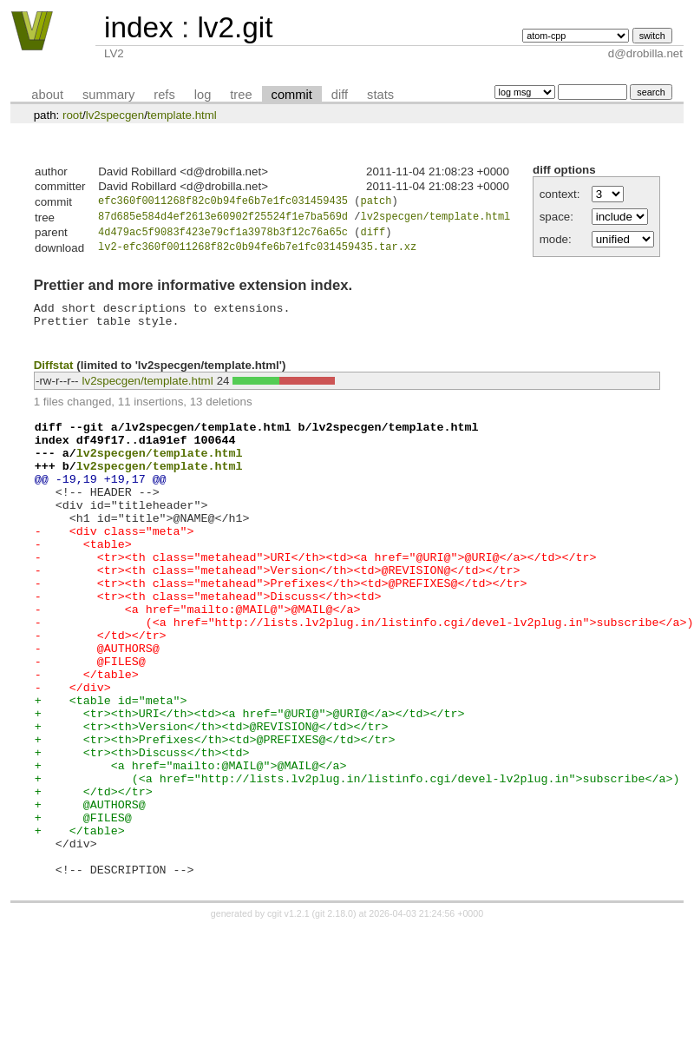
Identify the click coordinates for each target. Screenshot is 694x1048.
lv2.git (234, 27)
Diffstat (54, 378)
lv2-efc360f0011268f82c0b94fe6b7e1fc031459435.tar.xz (257, 253)
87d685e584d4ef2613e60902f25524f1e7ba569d (223, 219)
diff (339, 95)
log (203, 95)
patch (375, 202)
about (47, 95)
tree (241, 95)
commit (292, 95)
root (72, 115)
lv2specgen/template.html (435, 219)
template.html (182, 115)
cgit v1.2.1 (288, 1017)
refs (164, 95)
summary (108, 95)
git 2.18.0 (334, 1017)
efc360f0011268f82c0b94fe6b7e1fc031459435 (223, 202)
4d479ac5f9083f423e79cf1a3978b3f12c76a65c (223, 236)
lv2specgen (115, 115)
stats (380, 95)
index (139, 27)
